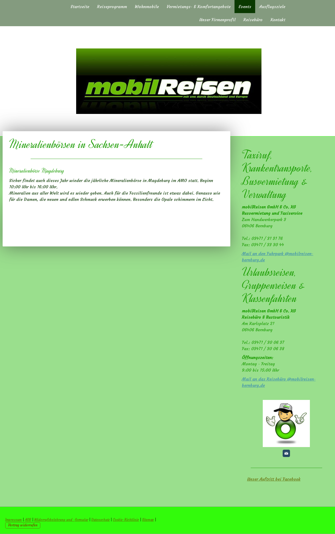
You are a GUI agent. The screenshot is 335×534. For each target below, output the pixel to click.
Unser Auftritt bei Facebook (273, 479)
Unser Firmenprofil (217, 19)
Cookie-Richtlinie (126, 520)
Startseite (79, 6)
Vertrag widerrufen (22, 525)
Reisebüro (253, 19)
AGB (28, 520)
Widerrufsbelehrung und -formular (61, 520)
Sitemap (148, 520)
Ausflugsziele (272, 6)
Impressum (13, 520)
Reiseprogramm (112, 6)
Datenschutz (100, 520)
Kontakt (277, 19)
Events (244, 6)
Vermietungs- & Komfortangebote (199, 6)
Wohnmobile (147, 6)
